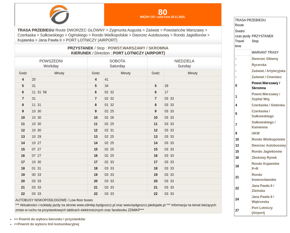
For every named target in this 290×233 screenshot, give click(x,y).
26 (112, 118)
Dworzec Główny (265, 59)
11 (34, 92)
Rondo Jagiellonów (267, 151)
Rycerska (259, 65)
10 (34, 111)
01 (106, 105)
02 (106, 92)
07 (34, 149)
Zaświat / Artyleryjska (268, 71)
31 (34, 86)
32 (112, 92)
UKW (256, 133)
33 (172, 98)
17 (166, 92)
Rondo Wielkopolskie (268, 139)
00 (34, 175)
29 (166, 86)
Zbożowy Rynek (264, 158)
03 (166, 98)
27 (39, 143)
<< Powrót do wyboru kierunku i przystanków (49, 219)
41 (106, 79)
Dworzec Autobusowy (269, 145)
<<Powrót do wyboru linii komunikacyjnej (46, 224)
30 (39, 111)
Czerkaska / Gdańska (268, 105)
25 (34, 79)
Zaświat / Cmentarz (267, 77)
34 (106, 86)
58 (45, 92)
